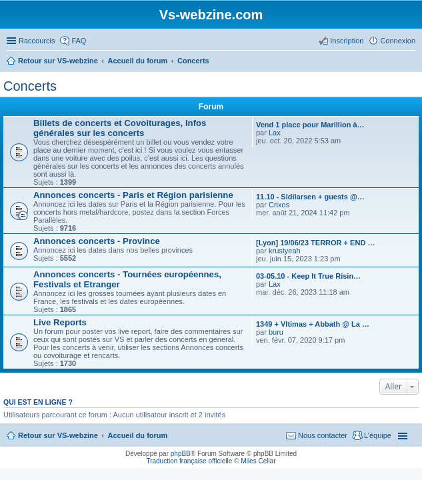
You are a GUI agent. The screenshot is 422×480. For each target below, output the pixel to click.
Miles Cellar (258, 461)
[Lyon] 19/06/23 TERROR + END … (315, 243)
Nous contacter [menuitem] (322, 435)
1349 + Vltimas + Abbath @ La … (312, 324)
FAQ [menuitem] (78, 41)
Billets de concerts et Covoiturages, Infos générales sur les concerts (119, 128)
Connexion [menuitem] (397, 41)
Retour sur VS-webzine (58, 435)
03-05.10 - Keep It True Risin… (308, 276)
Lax (275, 133)
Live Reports (60, 322)
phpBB (181, 453)
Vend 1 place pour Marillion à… (310, 125)
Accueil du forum (137, 435)
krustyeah (285, 251)
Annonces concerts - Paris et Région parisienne (133, 195)
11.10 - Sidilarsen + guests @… (310, 197)
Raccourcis (37, 41)
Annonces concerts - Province (96, 241)
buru (276, 332)
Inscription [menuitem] (346, 41)
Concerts (30, 86)
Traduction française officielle (189, 461)
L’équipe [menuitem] (377, 435)
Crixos (279, 205)
